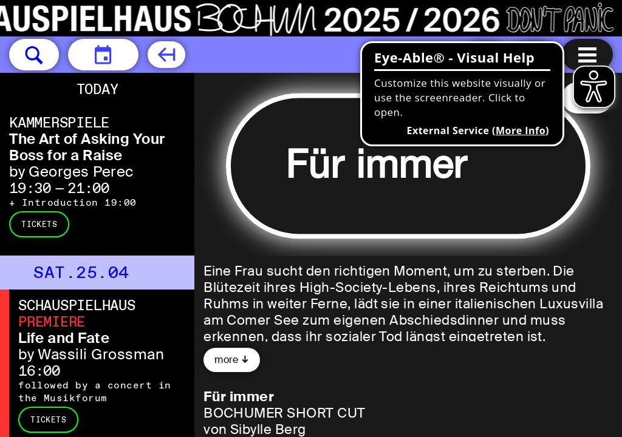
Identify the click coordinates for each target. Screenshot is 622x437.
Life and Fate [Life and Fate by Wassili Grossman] (63, 337)
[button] (34, 54)
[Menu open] (587, 54)
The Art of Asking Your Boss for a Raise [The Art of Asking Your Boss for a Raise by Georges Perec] (87, 146)
